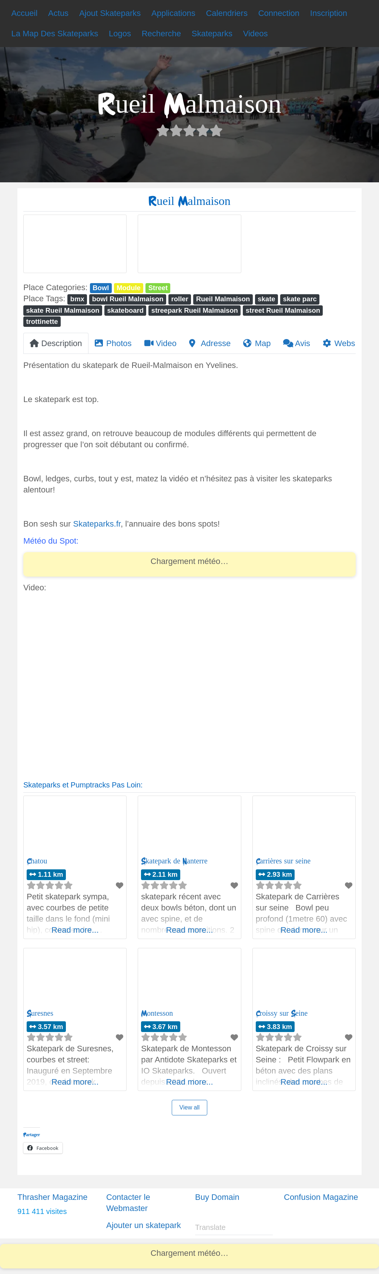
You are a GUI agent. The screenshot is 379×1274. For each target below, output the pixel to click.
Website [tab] (343, 343)
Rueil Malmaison (223, 299)
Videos (255, 33)
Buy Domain (217, 1197)
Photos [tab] (113, 343)
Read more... (74, 930)
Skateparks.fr (97, 523)
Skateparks (212, 33)
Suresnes (40, 1013)
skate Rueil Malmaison (62, 310)
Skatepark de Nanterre (174, 861)
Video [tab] (160, 343)
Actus (58, 13)
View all (190, 1107)
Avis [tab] (296, 343)
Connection (278, 13)
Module (129, 288)
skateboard (125, 310)
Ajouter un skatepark (143, 1225)
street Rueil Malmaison (283, 310)
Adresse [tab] (210, 343)
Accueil (24, 13)
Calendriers (227, 13)
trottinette (42, 321)
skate (266, 299)
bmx (77, 299)
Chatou (37, 861)
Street (158, 288)
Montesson (157, 1013)
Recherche (161, 33)
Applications (173, 13)
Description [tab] (56, 343)
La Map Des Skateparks (54, 33)
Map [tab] (257, 343)
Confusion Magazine (321, 1197)
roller (179, 299)
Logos (120, 33)
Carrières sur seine (283, 861)
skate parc (299, 299)
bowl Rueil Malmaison (128, 299)
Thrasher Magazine (52, 1197)
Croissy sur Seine (282, 1013)
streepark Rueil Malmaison (194, 310)
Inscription (328, 13)
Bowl (101, 288)
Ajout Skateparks (110, 13)
